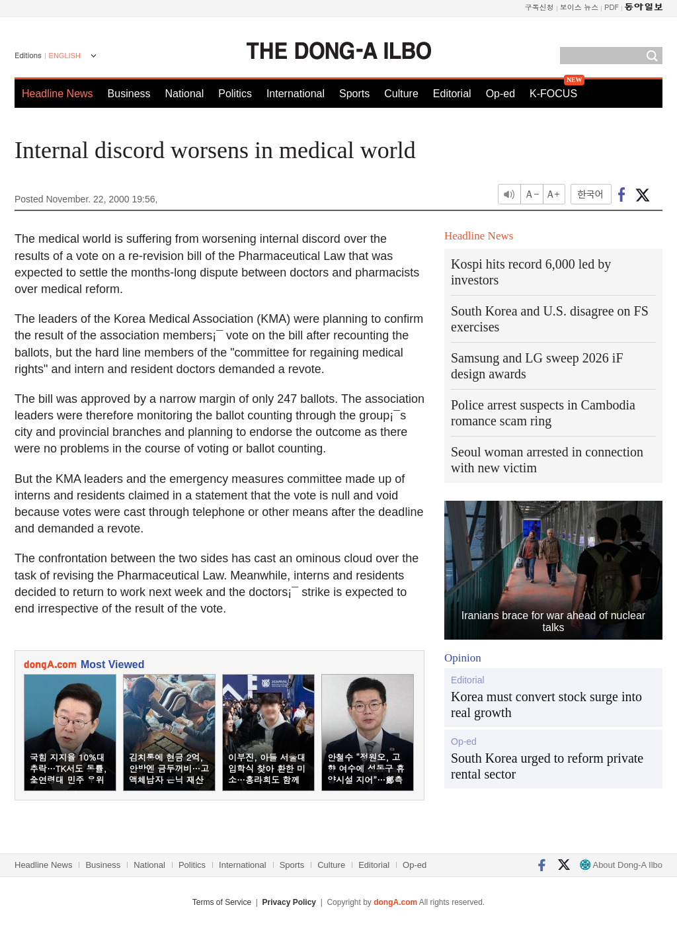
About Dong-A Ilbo (621, 865)
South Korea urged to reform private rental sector (547, 766)
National (184, 93)
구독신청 (539, 7)
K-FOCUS (553, 93)
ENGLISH (65, 56)
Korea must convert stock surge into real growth (546, 704)
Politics (235, 93)
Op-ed (500, 93)
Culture (401, 93)
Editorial (452, 93)
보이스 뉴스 (579, 7)
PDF (611, 7)
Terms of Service (221, 902)
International (295, 93)
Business (129, 93)
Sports (354, 93)
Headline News (57, 93)
